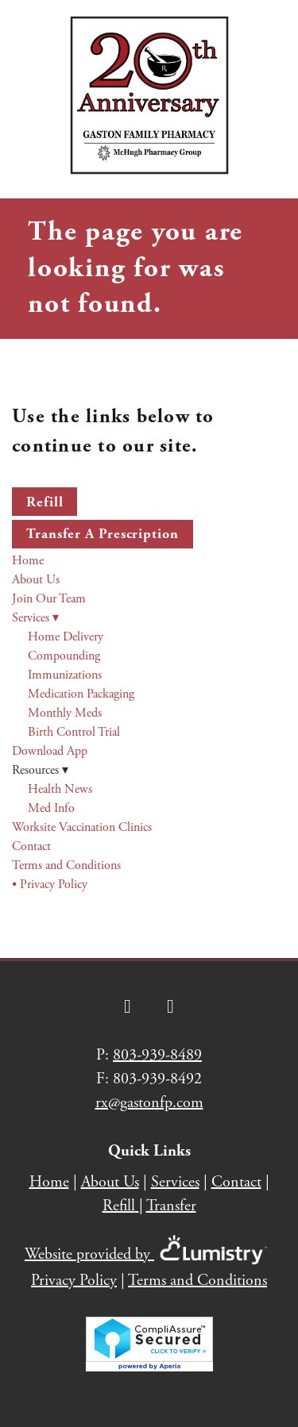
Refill (44, 502)
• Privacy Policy (49, 884)
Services (35, 618)
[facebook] (127, 1006)
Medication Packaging (81, 694)
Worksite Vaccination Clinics (82, 827)
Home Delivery (65, 637)
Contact (31, 846)
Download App (49, 751)
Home (28, 560)
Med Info (51, 808)
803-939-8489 (157, 1055)
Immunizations (65, 675)
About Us (36, 579)
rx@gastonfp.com (149, 1103)
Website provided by (149, 1254)
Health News (60, 789)
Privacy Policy (74, 1280)
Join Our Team (49, 598)
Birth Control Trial (74, 732)
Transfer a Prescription (102, 533)
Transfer (171, 1206)
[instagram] (170, 1006)
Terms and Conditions (66, 865)
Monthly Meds (65, 713)
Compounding (64, 656)
